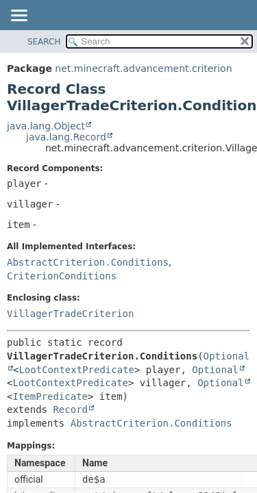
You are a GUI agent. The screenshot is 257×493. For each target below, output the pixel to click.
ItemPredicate (50, 396)
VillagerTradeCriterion (70, 313)
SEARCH (44, 42)
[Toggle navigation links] (18, 16)
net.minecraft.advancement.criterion (143, 68)
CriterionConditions (62, 275)
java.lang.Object (46, 126)
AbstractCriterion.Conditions (88, 262)
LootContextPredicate (76, 369)
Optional (215, 369)
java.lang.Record (66, 136)
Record (70, 409)
